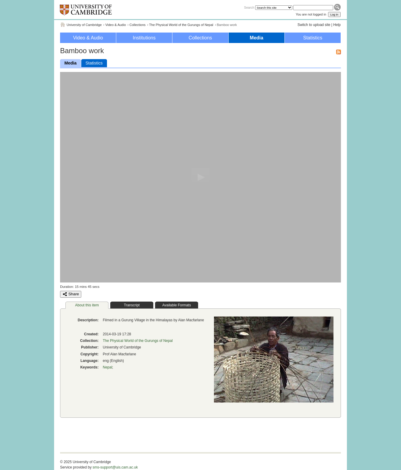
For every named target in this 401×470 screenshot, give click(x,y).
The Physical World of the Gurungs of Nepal (181, 25)
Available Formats (176, 305)
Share (70, 294)
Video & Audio (115, 25)
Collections (137, 25)
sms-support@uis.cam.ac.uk (115, 467)
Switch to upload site (313, 25)
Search (249, 7)
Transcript (132, 305)
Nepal (107, 367)
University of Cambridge (84, 25)
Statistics (312, 37)
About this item (87, 305)
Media (256, 37)
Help (337, 25)
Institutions (144, 37)
